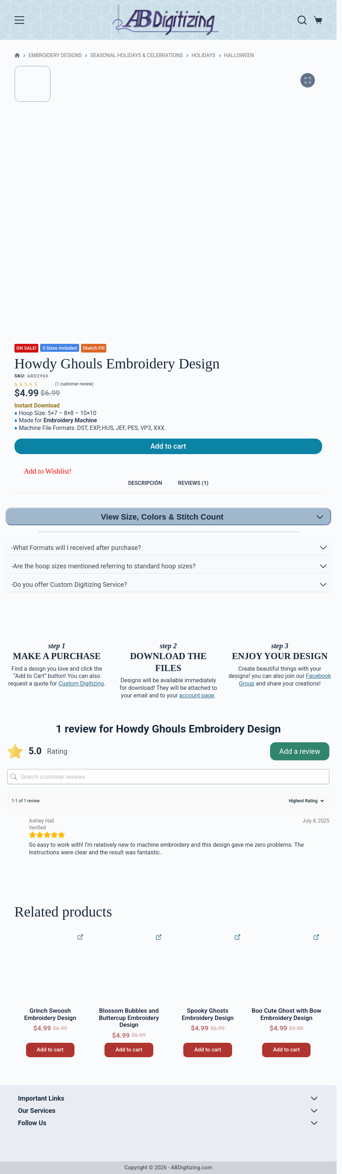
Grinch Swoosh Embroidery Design (50, 1023)
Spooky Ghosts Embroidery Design (207, 1023)
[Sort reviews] (305, 810)
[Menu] (19, 20)
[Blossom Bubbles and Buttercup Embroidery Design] (129, 977)
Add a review (299, 760)
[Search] (302, 20)
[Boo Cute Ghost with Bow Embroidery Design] (286, 977)
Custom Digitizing (81, 693)
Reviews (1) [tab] (199, 490)
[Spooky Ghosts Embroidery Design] (207, 977)
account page (196, 704)
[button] (43, 476)
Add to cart (168, 448)
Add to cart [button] (50, 1059)
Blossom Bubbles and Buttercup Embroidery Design (129, 1027)
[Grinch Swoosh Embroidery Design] (50, 977)
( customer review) (74, 384)
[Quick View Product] (79, 946)
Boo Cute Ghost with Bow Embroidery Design (286, 1023)
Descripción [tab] (140, 490)
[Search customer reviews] (168, 786)
